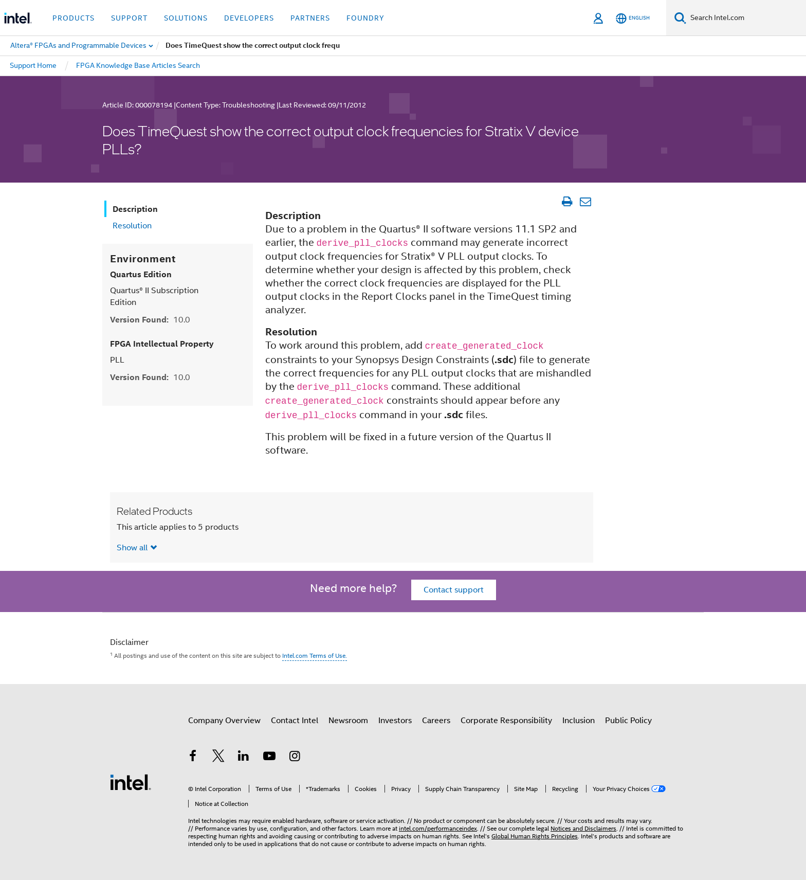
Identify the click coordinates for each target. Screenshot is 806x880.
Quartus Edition (141, 274)
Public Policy (628, 720)
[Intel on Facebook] (193, 757)
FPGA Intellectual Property (162, 343)
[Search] (680, 17)
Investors (395, 720)
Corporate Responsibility (506, 720)
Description (135, 209)
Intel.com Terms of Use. (314, 655)
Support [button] (129, 18)
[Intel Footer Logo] (130, 782)
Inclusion (578, 720)
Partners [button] (310, 18)
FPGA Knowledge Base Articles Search (138, 65)
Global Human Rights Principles (534, 836)
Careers (436, 720)
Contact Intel (294, 720)
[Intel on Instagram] (294, 757)
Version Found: (150, 319)
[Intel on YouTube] (269, 757)
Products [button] (73, 18)
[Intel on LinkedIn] (243, 757)
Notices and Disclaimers (583, 828)
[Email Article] (585, 201)
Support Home (33, 65)
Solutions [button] (186, 18)
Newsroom (348, 720)
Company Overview (224, 720)
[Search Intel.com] (746, 18)
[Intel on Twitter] (218, 757)
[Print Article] (567, 201)
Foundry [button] (365, 18)
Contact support (454, 590)
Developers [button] (249, 18)
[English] (632, 18)
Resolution (132, 226)
